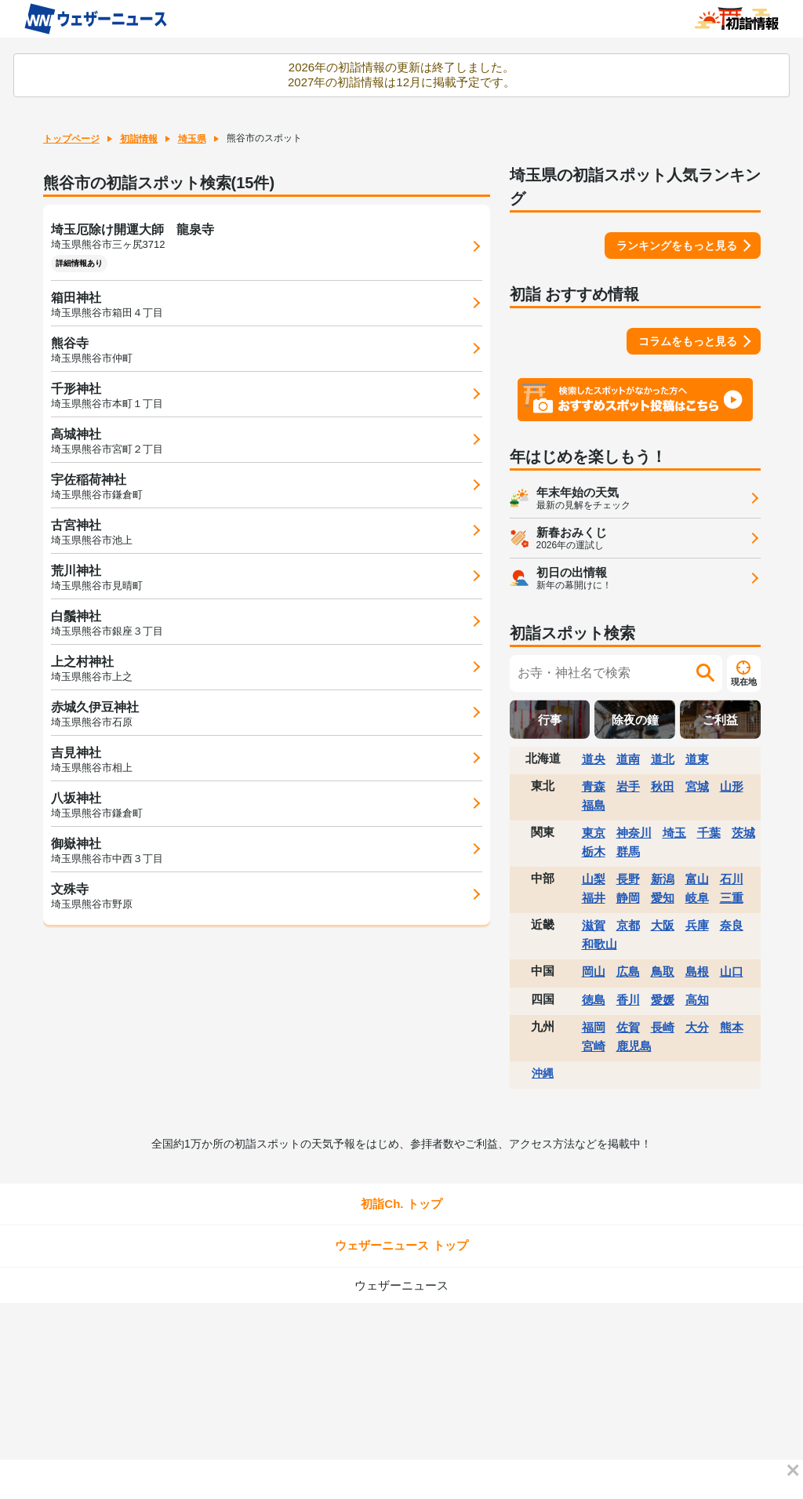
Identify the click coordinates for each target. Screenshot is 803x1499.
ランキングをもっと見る (676, 245)
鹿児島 (634, 1046)
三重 (731, 897)
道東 (697, 759)
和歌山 (599, 944)
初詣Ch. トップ (401, 1203)
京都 (628, 925)
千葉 (709, 832)
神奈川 (634, 832)
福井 (593, 897)
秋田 (662, 786)
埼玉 (674, 832)
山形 (731, 786)
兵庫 (697, 925)
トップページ (71, 138)
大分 (697, 1027)
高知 (697, 999)
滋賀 (593, 925)
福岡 (593, 1027)
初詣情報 (139, 138)
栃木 (593, 851)
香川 (628, 999)
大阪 (662, 925)
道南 (628, 759)
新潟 (662, 879)
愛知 (662, 897)
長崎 (662, 1027)
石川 (731, 879)
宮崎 (593, 1046)
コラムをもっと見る (687, 341)
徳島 (593, 999)
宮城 (697, 786)
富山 (697, 879)
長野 (628, 879)
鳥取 (662, 971)
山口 (731, 971)
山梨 (593, 879)
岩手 (628, 786)
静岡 (628, 897)
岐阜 (697, 897)
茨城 (743, 832)
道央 (593, 759)
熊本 (731, 1027)
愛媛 (662, 999)
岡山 (593, 971)
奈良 (731, 925)
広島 (628, 971)
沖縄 (543, 1073)
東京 (593, 832)
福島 (593, 805)
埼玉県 (192, 138)
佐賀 (628, 1027)
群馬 (628, 851)
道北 (662, 759)
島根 (697, 971)
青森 (593, 786)
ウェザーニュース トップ (401, 1245)
